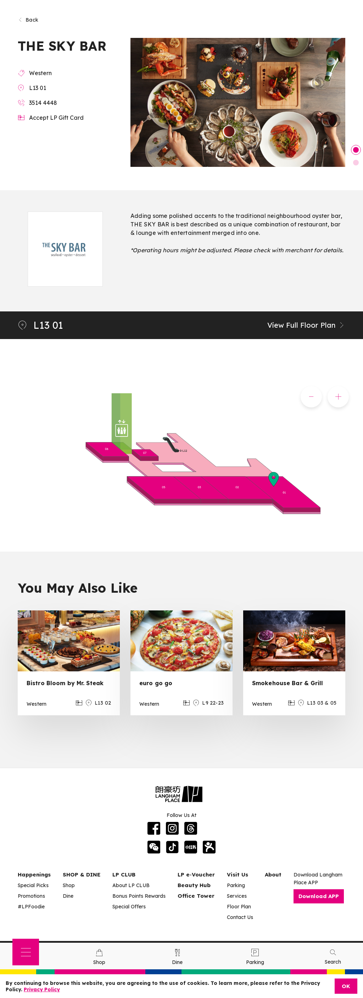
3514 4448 (43, 102)
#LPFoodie (31, 906)
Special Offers (129, 906)
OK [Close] (346, 986)
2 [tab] (355, 162)
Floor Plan (239, 906)
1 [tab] (355, 149)
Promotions (31, 896)
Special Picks (33, 885)
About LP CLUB (131, 885)
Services (237, 896)
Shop (69, 885)
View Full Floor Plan (306, 325)
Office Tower (196, 895)
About (273, 874)
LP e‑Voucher (196, 874)
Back (28, 20)
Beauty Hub (194, 885)
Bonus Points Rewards (139, 896)
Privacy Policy (42, 989)
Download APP (318, 896)
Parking (236, 885)
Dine (68, 896)
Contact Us (240, 917)
